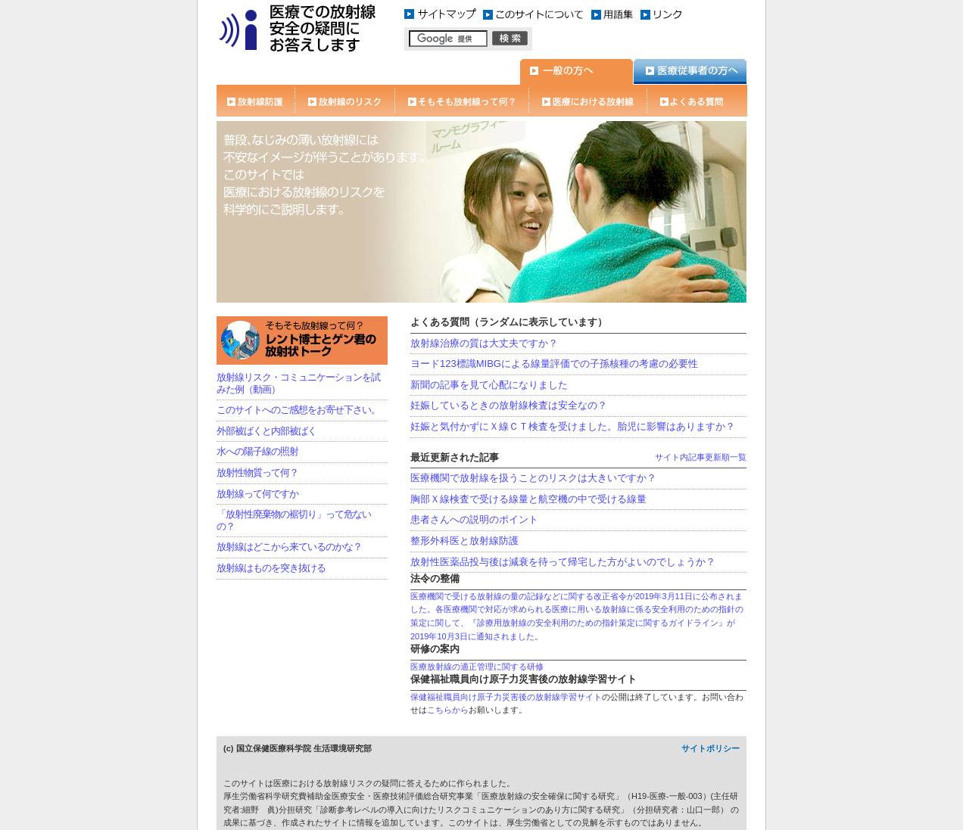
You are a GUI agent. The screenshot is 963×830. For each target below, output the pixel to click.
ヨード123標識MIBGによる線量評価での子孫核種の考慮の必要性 (554, 363)
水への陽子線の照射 (257, 451)
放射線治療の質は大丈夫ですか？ (484, 343)
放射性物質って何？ (257, 472)
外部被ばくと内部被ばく (266, 431)
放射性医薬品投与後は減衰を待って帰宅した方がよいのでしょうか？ (562, 561)
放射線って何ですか (257, 493)
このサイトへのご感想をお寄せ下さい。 (298, 409)
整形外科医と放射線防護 (464, 540)
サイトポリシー (710, 748)
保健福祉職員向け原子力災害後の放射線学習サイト (506, 696)
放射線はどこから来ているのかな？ (289, 546)
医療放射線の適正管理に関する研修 (477, 666)
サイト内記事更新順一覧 (700, 457)
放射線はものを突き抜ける (271, 568)
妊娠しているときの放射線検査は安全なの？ (508, 405)
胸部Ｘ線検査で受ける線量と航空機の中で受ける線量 (528, 499)
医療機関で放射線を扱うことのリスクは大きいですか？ (533, 477)
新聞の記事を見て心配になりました (489, 384)
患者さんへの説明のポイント (474, 519)
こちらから (448, 709)
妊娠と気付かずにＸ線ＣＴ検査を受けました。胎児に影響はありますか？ (572, 426)
